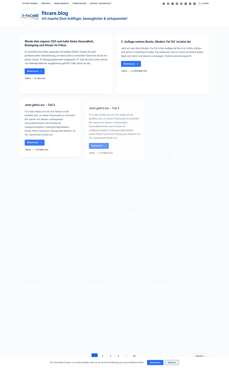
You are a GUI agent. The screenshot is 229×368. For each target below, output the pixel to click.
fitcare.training (30, 3)
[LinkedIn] (177, 4)
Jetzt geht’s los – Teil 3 (40, 107)
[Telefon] (194, 4)
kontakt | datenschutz (100, 3)
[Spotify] (181, 4)
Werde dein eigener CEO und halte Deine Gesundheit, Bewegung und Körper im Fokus (59, 43)
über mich (46, 3)
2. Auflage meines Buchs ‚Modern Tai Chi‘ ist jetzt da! (156, 42)
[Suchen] (203, 3)
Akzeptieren (155, 362)
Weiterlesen (36, 72)
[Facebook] (168, 4)
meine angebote (61, 3)
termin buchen (79, 3)
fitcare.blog (55, 13)
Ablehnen (172, 362)
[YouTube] (186, 4)
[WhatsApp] (190, 4)
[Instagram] (172, 4)
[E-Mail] (164, 4)
